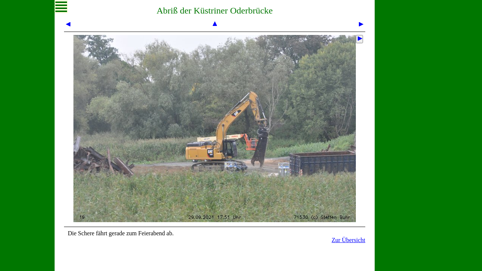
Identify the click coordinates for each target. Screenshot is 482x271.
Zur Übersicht (348, 240)
